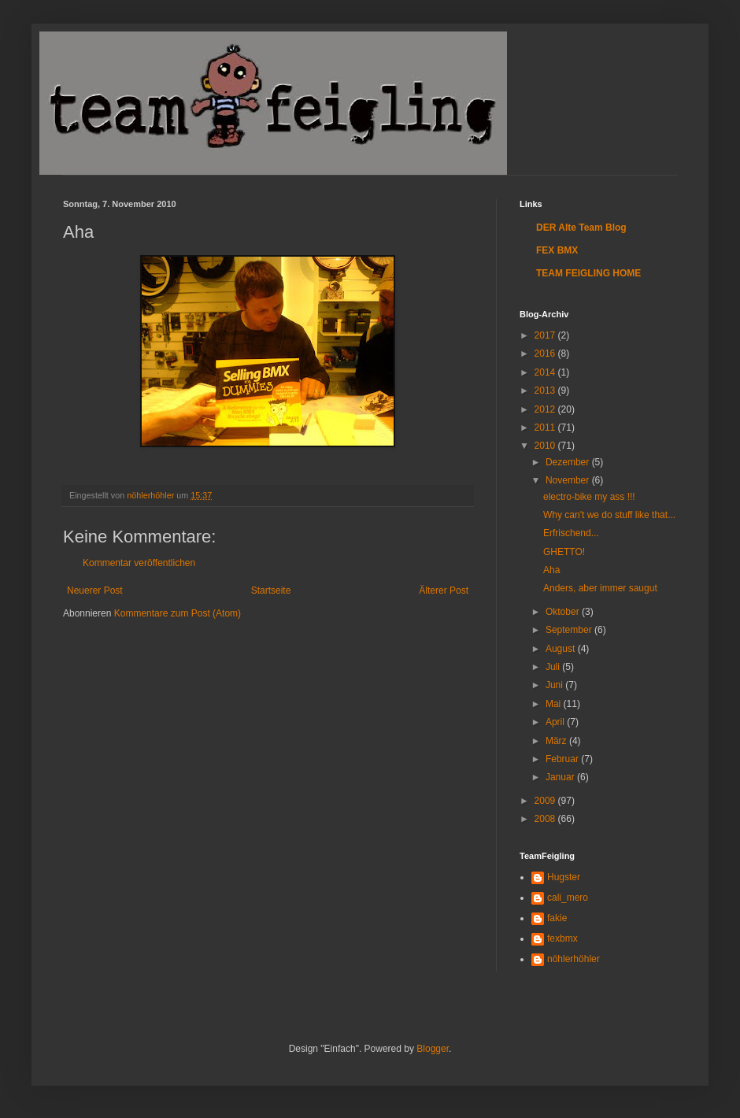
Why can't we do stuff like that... (609, 514)
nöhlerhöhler (573, 958)
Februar (563, 758)
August (562, 648)
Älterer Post (443, 590)
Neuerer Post (95, 590)
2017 (546, 335)
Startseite (271, 590)
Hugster (563, 877)
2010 (546, 445)
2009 (546, 800)
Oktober (564, 611)
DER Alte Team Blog (581, 227)
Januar (561, 777)
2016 (546, 353)
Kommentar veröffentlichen (139, 562)
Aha (551, 570)
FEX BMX (557, 250)
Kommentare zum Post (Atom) (177, 613)
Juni (555, 684)
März (557, 740)
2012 (546, 409)
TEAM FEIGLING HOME (588, 273)
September (570, 629)
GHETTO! (564, 551)
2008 (546, 818)
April (556, 721)
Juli (554, 666)
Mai (555, 703)
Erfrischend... (571, 533)
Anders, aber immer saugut (600, 588)
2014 (546, 372)
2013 (546, 390)
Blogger (432, 1048)
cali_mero (567, 897)
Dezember (569, 462)
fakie (557, 918)
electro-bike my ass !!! (589, 496)
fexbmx (562, 938)
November (569, 480)
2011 (546, 427)
